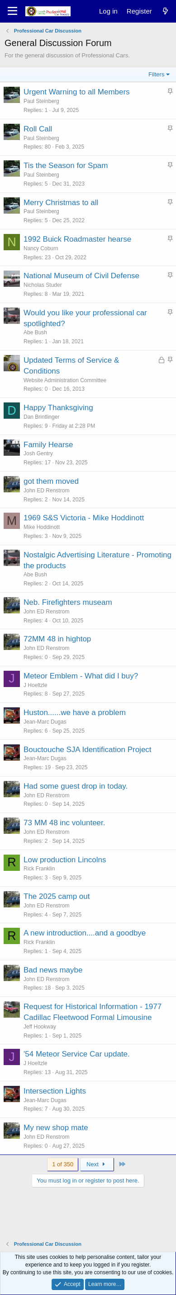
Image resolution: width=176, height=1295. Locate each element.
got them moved (51, 481)
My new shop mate (56, 1127)
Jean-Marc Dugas (45, 722)
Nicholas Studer (43, 285)
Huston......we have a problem (75, 712)
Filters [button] (156, 74)
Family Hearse (48, 444)
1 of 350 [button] (62, 1164)
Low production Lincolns (65, 860)
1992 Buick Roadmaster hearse (77, 239)
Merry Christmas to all (61, 202)
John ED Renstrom (46, 490)
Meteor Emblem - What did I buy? (81, 676)
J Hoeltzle (36, 685)
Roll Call (38, 129)
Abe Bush (35, 332)
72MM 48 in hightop (57, 639)
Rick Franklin (39, 868)
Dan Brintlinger (41, 417)
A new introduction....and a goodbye (85, 933)
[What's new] (165, 11)
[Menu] (12, 11)
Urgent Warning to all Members (77, 92)
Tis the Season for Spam (66, 165)
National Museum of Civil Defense (81, 275)
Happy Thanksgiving (58, 407)
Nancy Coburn (41, 248)
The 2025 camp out (57, 896)
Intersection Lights (55, 1091)
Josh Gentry (38, 453)
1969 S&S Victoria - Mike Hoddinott (84, 518)
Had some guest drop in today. (76, 786)
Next (97, 1164)
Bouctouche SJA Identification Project (88, 749)
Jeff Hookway (40, 1027)
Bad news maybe (53, 970)
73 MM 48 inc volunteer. (64, 822)
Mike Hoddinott (42, 527)
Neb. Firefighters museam (68, 602)
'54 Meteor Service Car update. (77, 1054)
